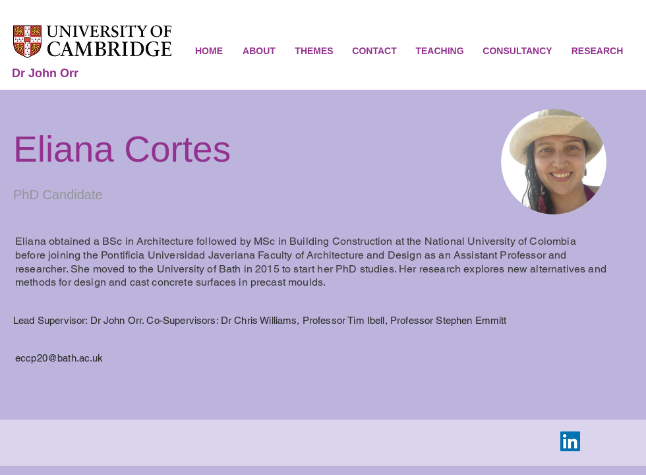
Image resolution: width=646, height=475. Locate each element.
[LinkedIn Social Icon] (570, 441)
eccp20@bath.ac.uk (59, 358)
